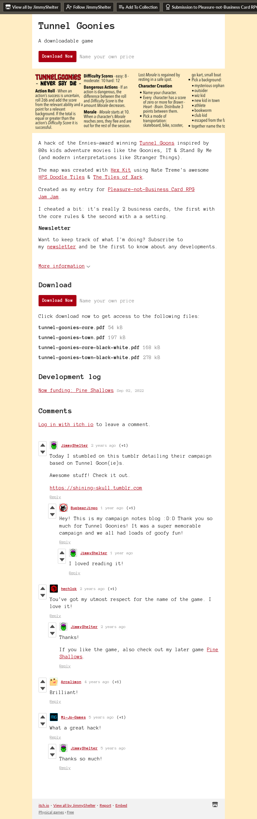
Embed (121, 805)
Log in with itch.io (66, 424)
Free (70, 812)
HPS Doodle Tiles (62, 177)
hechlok (69, 588)
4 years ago (96, 682)
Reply (55, 497)
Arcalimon (71, 682)
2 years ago (103, 445)
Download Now (57, 56)
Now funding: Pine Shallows (76, 390)
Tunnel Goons (157, 143)
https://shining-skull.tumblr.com (96, 487)
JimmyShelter (74, 445)
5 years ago (101, 717)
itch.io (44, 805)
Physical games (51, 812)
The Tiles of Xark (118, 177)
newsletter (61, 246)
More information (64, 266)
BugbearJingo (84, 508)
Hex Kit (121, 170)
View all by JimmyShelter (74, 805)
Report (105, 805)
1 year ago (112, 508)
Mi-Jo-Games (73, 717)
